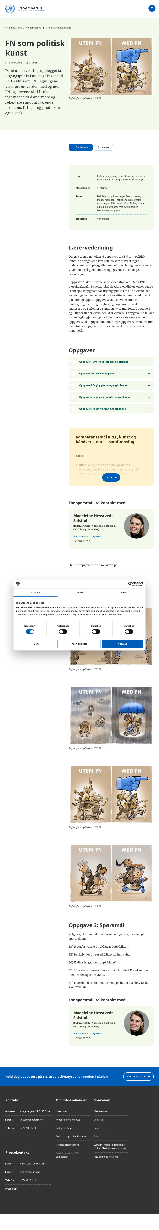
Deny (36, 644)
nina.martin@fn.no (30, 1187)
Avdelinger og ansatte (68, 1135)
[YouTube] (151, 1148)
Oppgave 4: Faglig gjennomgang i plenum (106, 391)
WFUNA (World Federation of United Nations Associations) (110, 1162)
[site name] (25, 9)
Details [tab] (79, 592)
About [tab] (123, 592)
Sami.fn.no (99, 1144)
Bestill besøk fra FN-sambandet (67, 1170)
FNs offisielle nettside (106, 1172)
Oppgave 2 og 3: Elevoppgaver (98, 377)
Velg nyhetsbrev (137, 1092)
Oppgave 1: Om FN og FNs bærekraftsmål (106, 363)
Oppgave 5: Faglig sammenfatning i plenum (102, 407)
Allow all (122, 644)
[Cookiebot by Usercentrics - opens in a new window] (130, 584)
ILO (96, 1152)
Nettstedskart (101, 1127)
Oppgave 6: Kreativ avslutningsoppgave (105, 423)
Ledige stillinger (65, 1144)
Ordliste (98, 1135)
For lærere (82, 147)
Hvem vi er (62, 1127)
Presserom (11, 1204)
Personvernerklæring (68, 1160)
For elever (103, 147)
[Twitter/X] (151, 1140)
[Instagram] (151, 1124)
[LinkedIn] (151, 1132)
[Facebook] (151, 1115)
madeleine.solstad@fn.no (87, 552)
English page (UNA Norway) (71, 1152)
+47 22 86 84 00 (28, 1144)
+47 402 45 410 (28, 1196)
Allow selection (79, 644)
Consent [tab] (35, 592)
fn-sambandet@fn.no (31, 1135)
